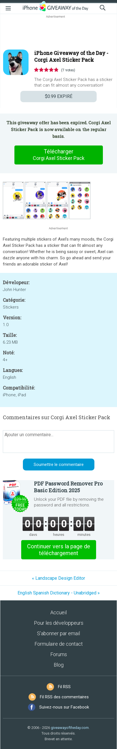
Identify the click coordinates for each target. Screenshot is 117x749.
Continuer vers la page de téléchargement (58, 550)
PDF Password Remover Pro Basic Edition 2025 (68, 487)
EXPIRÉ (58, 96)
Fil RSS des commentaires (64, 696)
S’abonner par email (58, 633)
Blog (59, 665)
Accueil (58, 612)
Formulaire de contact (58, 644)
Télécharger (58, 155)
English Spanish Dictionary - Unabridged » (59, 593)
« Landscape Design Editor (58, 578)
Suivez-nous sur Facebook (64, 707)
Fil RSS (64, 686)
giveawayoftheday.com (70, 728)
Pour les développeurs (58, 623)
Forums (58, 654)
